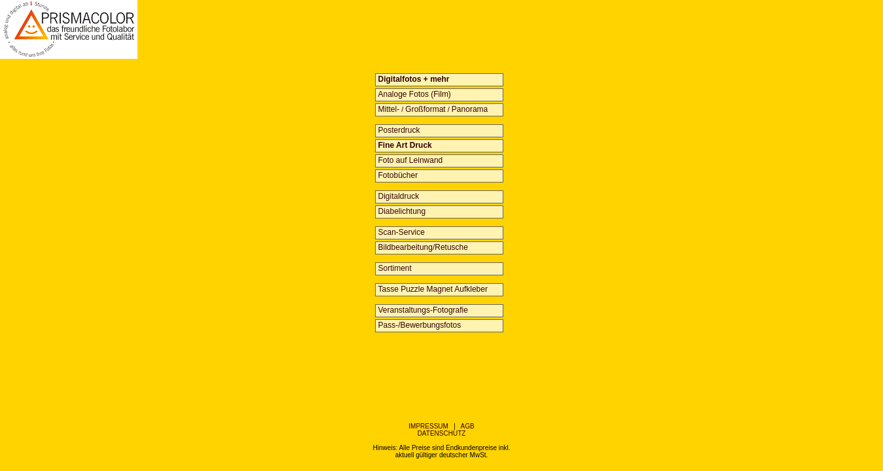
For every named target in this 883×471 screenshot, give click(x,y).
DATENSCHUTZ (442, 433)
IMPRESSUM (428, 426)
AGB (468, 426)
